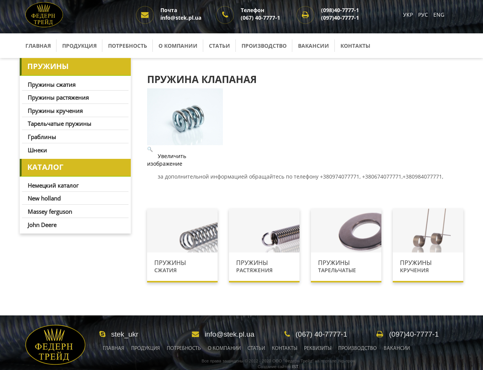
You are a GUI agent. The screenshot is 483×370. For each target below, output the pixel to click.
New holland (44, 198)
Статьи (219, 45)
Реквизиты (317, 348)
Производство (264, 45)
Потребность (127, 45)
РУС (424, 14)
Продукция (79, 45)
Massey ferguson (50, 211)
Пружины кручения (55, 110)
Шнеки (37, 150)
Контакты (355, 45)
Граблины (42, 137)
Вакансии (313, 45)
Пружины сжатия (51, 84)
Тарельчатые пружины (59, 123)
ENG (438, 14)
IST (295, 366)
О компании (178, 45)
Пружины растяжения (58, 97)
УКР (408, 14)
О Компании (224, 348)
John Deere (42, 225)
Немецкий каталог (53, 185)
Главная (38, 45)
